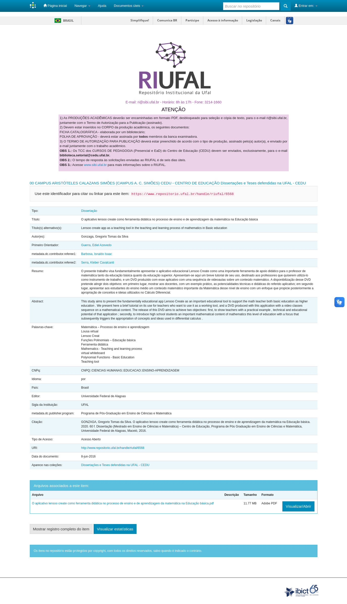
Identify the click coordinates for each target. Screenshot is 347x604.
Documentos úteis (129, 6)
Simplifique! (139, 20)
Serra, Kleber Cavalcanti (97, 262)
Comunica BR (167, 20)
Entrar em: (306, 6)
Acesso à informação (222, 20)
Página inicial (55, 6)
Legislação (254, 20)
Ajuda (102, 6)
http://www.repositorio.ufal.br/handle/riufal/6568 (112, 448)
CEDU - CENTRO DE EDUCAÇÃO (190, 183)
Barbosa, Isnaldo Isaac (96, 254)
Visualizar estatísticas (115, 529)
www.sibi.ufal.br (95, 165)
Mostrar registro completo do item (61, 529)
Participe (192, 20)
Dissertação (89, 211)
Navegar (82, 6)
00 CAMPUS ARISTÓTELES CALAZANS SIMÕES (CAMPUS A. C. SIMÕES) (95, 183)
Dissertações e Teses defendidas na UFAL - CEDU (263, 183)
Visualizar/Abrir (298, 506)
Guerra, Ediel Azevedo (96, 245)
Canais (275, 20)
